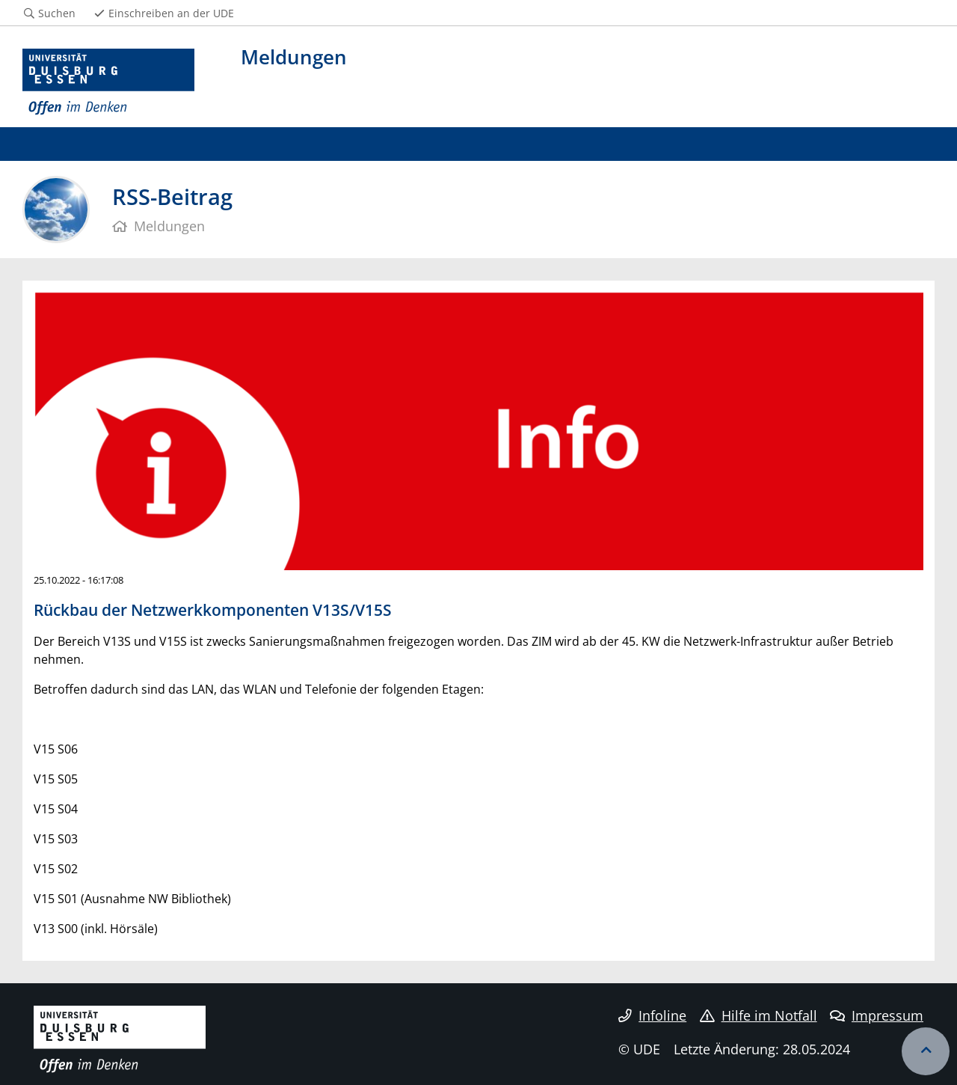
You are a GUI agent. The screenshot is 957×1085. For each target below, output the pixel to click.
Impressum (876, 1015)
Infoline (652, 1015)
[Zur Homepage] (108, 82)
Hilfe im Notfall (758, 1015)
